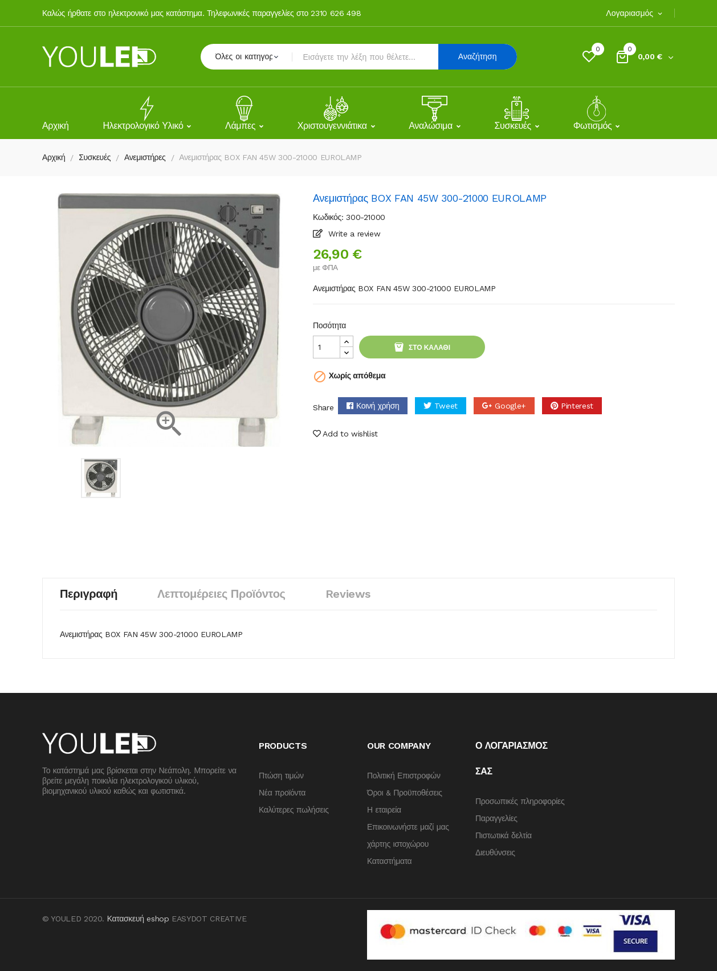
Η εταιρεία (384, 809)
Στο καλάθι (428, 348)
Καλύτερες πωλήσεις (294, 809)
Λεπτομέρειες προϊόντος (221, 594)
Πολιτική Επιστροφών (404, 775)
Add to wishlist (345, 433)
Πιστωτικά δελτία (503, 835)
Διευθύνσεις (495, 852)
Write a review (353, 233)
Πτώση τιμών (281, 775)
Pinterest (577, 405)
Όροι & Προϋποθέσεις (404, 792)
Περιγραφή (88, 594)
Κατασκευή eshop (138, 918)
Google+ (510, 405)
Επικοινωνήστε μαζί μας (408, 826)
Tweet (446, 405)
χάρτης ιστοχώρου (398, 843)
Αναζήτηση (477, 56)
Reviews (348, 594)
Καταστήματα (389, 861)
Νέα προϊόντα (282, 792)
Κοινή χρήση (378, 405)
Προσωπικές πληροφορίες (519, 801)
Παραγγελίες (496, 818)
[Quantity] (326, 347)
